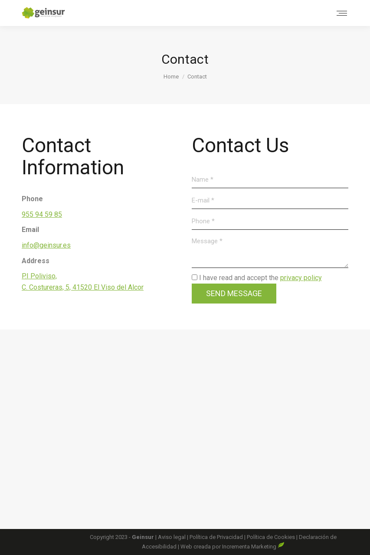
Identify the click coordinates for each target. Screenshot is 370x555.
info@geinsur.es (46, 245)
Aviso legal (172, 537)
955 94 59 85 (42, 214)
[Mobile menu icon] (341, 13)
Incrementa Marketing (253, 546)
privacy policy (301, 278)
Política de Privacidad (217, 537)
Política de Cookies (271, 537)
